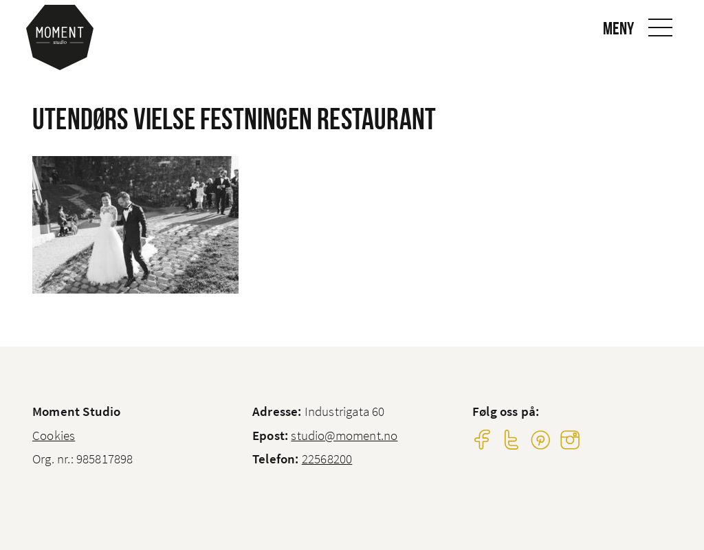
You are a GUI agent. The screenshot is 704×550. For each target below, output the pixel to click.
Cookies (53, 435)
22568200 (327, 458)
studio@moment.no (344, 435)
